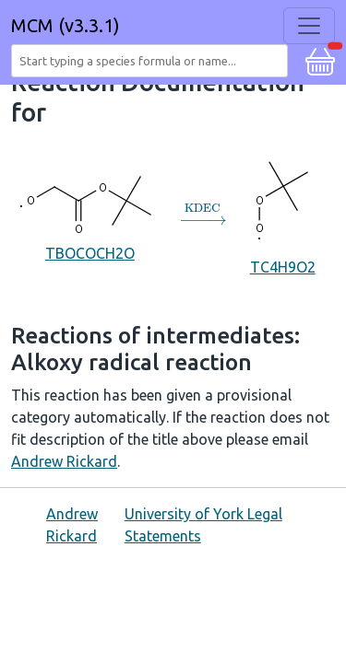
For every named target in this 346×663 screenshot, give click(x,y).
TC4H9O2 (283, 214)
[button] (320, 59)
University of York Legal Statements (203, 525)
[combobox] (153, 60)
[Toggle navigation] (309, 25)
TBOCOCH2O (90, 214)
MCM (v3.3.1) (65, 25)
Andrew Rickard (64, 461)
